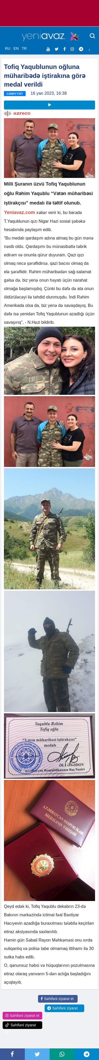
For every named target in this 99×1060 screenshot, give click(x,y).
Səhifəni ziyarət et (57, 999)
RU (7, 48)
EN (15, 48)
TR (24, 48)
